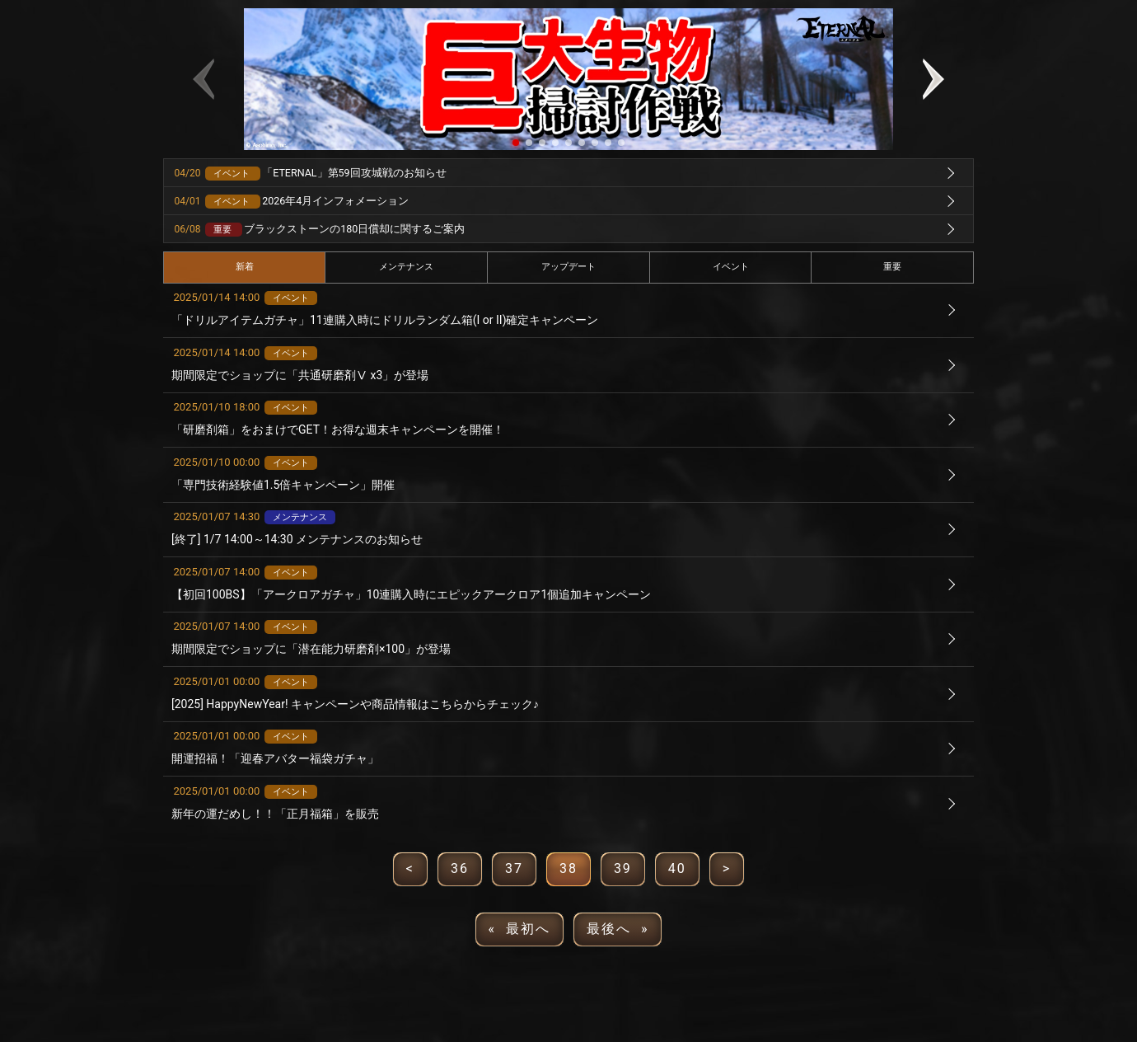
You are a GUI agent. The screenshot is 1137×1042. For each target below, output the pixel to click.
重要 (892, 266)
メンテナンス (406, 266)
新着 (245, 266)
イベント (731, 266)
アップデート (568, 266)
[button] (515, 142)
